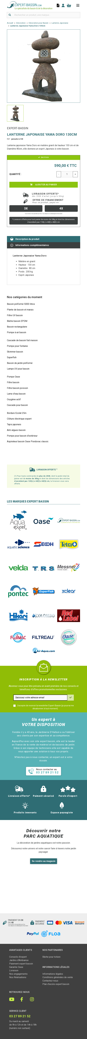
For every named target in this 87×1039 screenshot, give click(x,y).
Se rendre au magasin (43, 861)
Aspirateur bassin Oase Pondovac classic (27, 441)
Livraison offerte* (48, 194)
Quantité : (15, 174)
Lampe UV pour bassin (18, 368)
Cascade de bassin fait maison (22, 340)
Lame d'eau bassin (16, 393)
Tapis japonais (14, 424)
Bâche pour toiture (51, 956)
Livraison (13, 970)
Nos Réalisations (17, 977)
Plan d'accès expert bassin (55, 984)
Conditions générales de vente (57, 977)
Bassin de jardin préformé (20, 363)
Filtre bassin (13, 382)
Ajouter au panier (43, 184)
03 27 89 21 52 (20, 1016)
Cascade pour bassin (17, 405)
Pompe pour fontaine (17, 346)
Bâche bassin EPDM (17, 321)
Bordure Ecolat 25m (16, 413)
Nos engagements (18, 974)
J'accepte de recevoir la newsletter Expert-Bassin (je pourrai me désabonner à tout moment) (45, 707)
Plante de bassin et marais (20, 309)
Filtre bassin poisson (17, 388)
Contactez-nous (50, 980)
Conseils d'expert (18, 956)
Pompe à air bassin (16, 332)
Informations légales (52, 974)
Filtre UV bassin (15, 315)
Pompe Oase (13, 376)
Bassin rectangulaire (17, 326)
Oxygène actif (14, 399)
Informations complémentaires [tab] (29, 245)
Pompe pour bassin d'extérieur (22, 435)
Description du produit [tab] (24, 239)
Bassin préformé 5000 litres (21, 304)
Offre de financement (48, 201)
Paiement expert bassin (21, 963)
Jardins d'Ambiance (19, 960)
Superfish (11, 357)
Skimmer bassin (15, 351)
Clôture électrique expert (19, 418)
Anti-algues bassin (16, 430)
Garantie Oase (16, 967)
